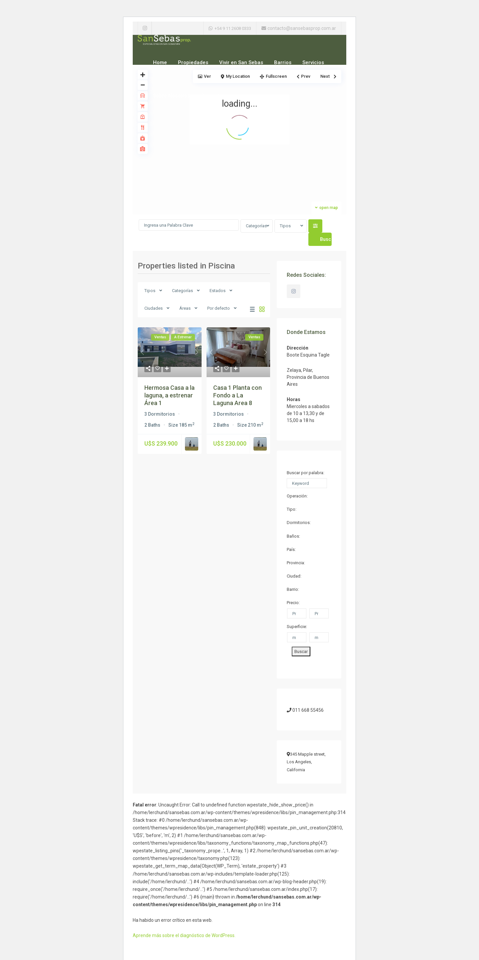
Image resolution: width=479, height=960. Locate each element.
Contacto (212, 96)
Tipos (285, 225)
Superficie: (297, 626)
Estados (218, 290)
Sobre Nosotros (171, 96)
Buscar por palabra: (305, 472)
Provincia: (296, 562)
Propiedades (193, 62)
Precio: (293, 602)
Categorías (256, 225)
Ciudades (153, 308)
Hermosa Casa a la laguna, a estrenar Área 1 (169, 395)
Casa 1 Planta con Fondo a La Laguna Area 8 (237, 395)
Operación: (297, 495)
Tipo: (291, 509)
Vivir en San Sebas (241, 62)
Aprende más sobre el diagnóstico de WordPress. (184, 935)
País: (291, 549)
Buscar (301, 651)
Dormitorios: (299, 522)
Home (160, 62)
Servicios (313, 62)
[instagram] (145, 28)
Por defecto (218, 308)
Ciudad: (294, 576)
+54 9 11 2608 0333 (233, 28)
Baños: (293, 536)
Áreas (185, 308)
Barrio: (293, 589)
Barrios (282, 62)
